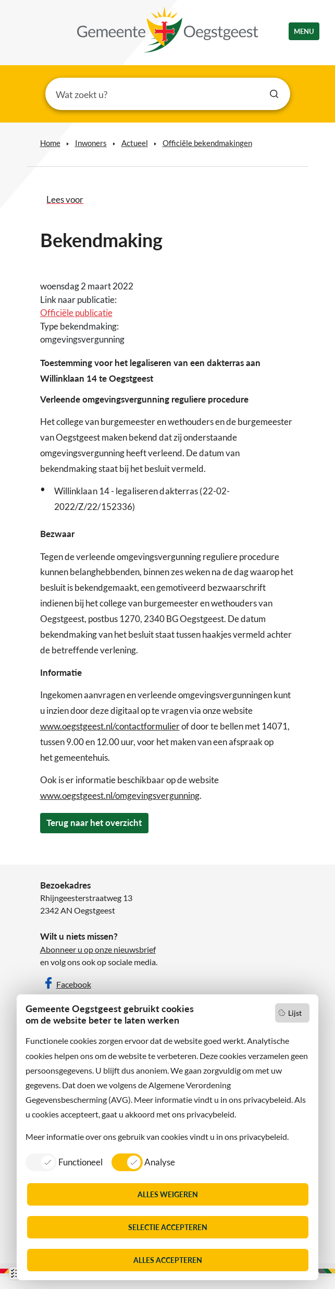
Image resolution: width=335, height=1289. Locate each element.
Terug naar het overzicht (94, 822)
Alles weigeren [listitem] (168, 1194)
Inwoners (91, 143)
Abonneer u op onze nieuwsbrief (98, 949)
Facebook (73, 984)
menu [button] (304, 31)
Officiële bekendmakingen (207, 143)
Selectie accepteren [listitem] (167, 1227)
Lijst (295, 1012)
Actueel (134, 143)
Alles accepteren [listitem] (167, 1260)
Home (50, 143)
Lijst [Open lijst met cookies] (15, 1273)
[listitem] (64, 1161)
